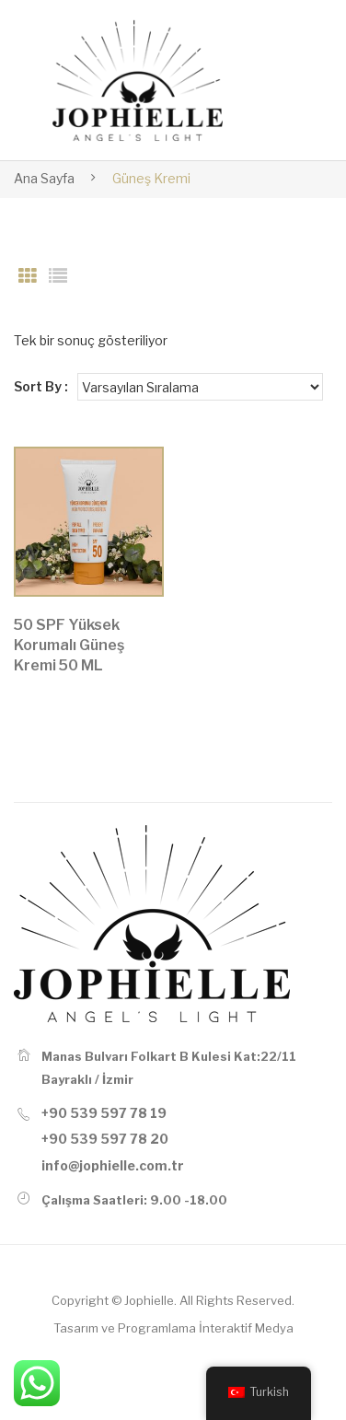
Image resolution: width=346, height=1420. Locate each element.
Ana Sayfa (44, 178)
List (58, 276)
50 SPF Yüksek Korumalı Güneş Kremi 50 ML (69, 644)
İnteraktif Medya (246, 1328)
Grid (27, 276)
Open (286, 80)
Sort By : (41, 386)
